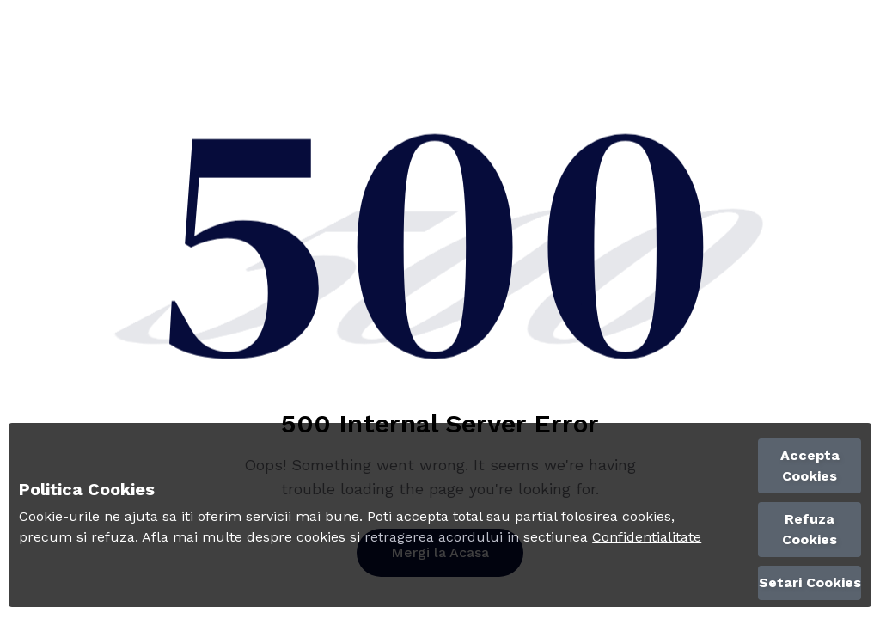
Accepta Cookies (810, 465)
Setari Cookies (810, 582)
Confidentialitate (646, 537)
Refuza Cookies (809, 529)
